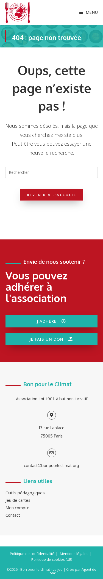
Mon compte (17, 507)
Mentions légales (74, 553)
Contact (12, 515)
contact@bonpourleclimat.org (51, 465)
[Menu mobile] (86, 12)
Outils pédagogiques (25, 492)
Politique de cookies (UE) (51, 559)
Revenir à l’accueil (51, 194)
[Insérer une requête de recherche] (51, 172)
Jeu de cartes (17, 500)
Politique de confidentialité (32, 553)
